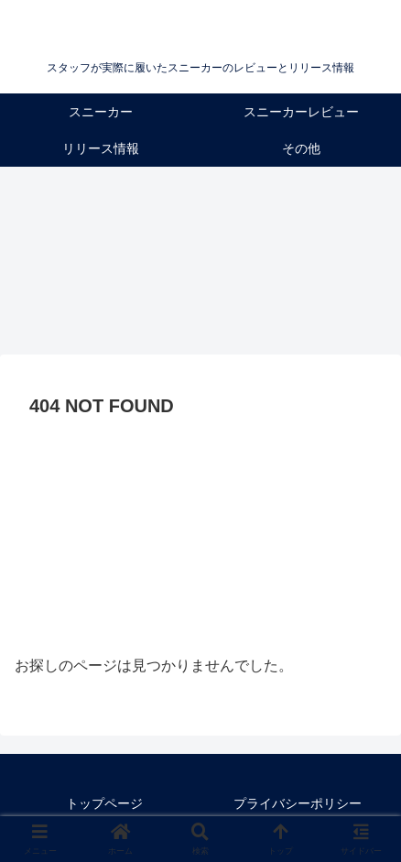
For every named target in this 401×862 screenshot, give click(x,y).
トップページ (104, 803)
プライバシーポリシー (297, 803)
